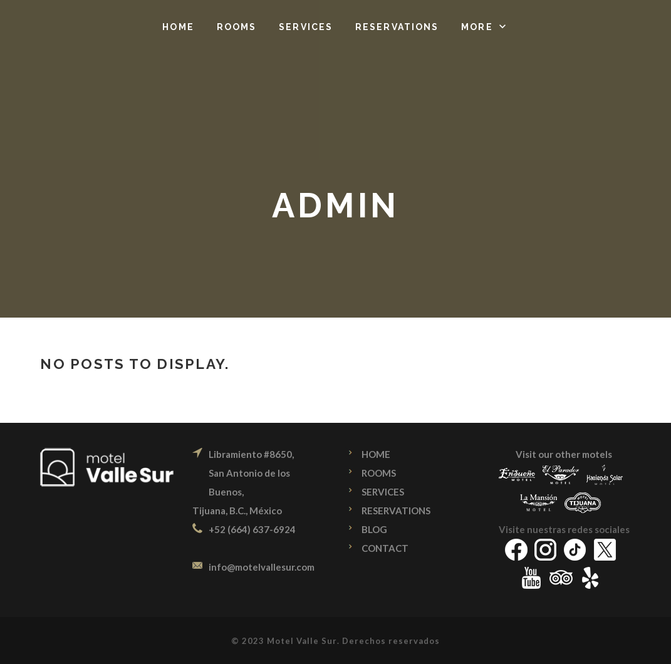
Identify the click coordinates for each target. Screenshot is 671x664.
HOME (376, 454)
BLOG (374, 529)
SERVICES (383, 491)
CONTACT (385, 548)
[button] (484, 27)
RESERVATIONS (396, 510)
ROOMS (379, 473)
